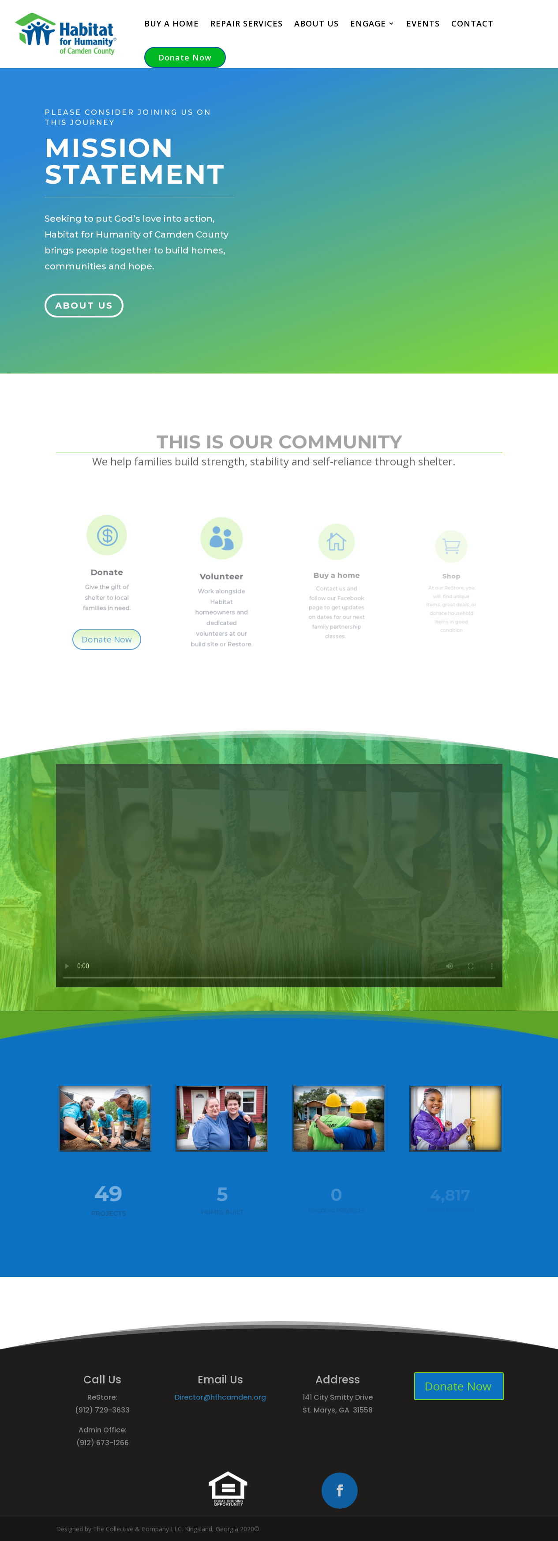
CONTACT (472, 24)
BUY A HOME (171, 24)
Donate (107, 568)
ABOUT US (316, 24)
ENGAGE (368, 24)
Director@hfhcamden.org (220, 1397)
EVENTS (423, 24)
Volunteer (221, 579)
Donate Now (185, 57)
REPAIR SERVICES (246, 24)
